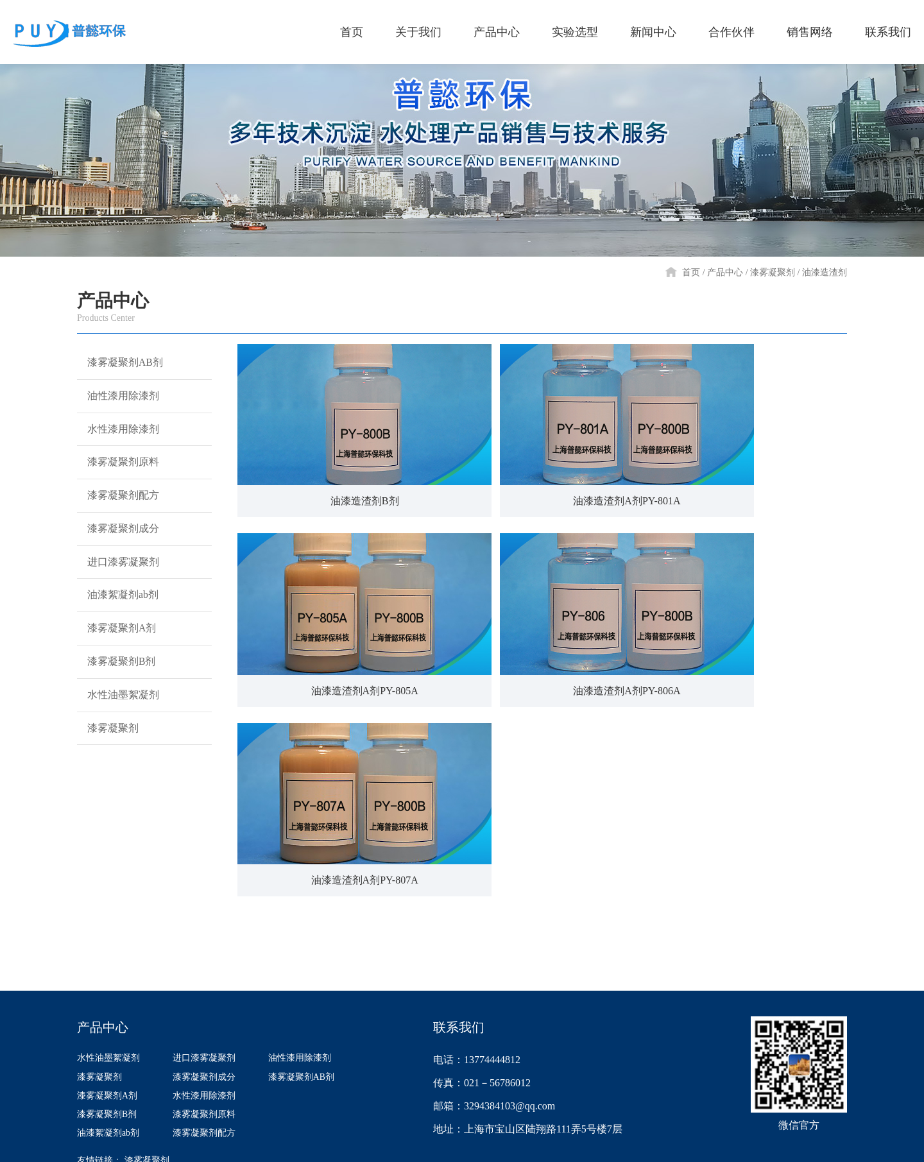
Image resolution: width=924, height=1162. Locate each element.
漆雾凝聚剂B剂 (118, 718)
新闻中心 (510, 880)
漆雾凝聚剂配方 (120, 522)
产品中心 (725, 272)
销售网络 (703, 880)
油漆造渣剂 (824, 272)
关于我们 (221, 880)
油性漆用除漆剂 (120, 404)
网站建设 (829, 1142)
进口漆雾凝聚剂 (120, 600)
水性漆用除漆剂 (120, 444)
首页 (691, 272)
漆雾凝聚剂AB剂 (123, 365)
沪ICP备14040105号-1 (539, 1142)
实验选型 (414, 880)
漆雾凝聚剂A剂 (119, 678)
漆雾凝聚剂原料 (120, 483)
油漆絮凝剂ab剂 (120, 639)
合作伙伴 (606, 880)
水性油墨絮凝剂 (120, 757)
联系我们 (799, 880)
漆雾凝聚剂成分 (120, 561)
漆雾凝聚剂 (772, 272)
